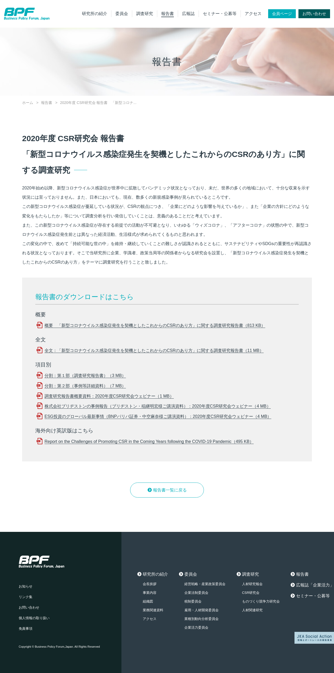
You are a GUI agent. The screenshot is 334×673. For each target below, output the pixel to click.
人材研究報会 (252, 584)
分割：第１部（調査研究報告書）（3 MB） (85, 375)
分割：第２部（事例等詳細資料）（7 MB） (85, 386)
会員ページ (282, 13)
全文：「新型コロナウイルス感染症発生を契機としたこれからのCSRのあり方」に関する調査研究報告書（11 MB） (154, 350)
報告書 (167, 13)
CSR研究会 (250, 593)
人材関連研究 (252, 610)
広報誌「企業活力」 (315, 585)
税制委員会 (193, 601)
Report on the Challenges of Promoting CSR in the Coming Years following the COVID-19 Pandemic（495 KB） (149, 441)
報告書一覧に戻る (170, 490)
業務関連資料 (153, 610)
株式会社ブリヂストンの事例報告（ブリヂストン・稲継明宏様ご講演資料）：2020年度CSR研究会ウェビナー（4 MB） (158, 406)
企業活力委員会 (196, 627)
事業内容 (149, 593)
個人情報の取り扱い (34, 618)
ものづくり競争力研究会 (261, 601)
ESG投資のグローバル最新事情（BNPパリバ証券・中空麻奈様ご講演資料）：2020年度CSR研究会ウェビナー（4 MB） (158, 416)
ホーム (27, 103)
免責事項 (25, 629)
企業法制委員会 (196, 593)
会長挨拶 (149, 584)
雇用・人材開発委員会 (201, 610)
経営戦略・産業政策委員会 (204, 584)
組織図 (148, 601)
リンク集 (25, 597)
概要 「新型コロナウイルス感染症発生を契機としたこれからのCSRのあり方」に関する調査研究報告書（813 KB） (155, 325)
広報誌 (188, 13)
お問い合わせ (314, 13)
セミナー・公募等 (220, 13)
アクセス (253, 13)
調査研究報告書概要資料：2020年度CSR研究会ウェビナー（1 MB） (109, 396)
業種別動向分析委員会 (201, 619)
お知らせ (25, 586)
